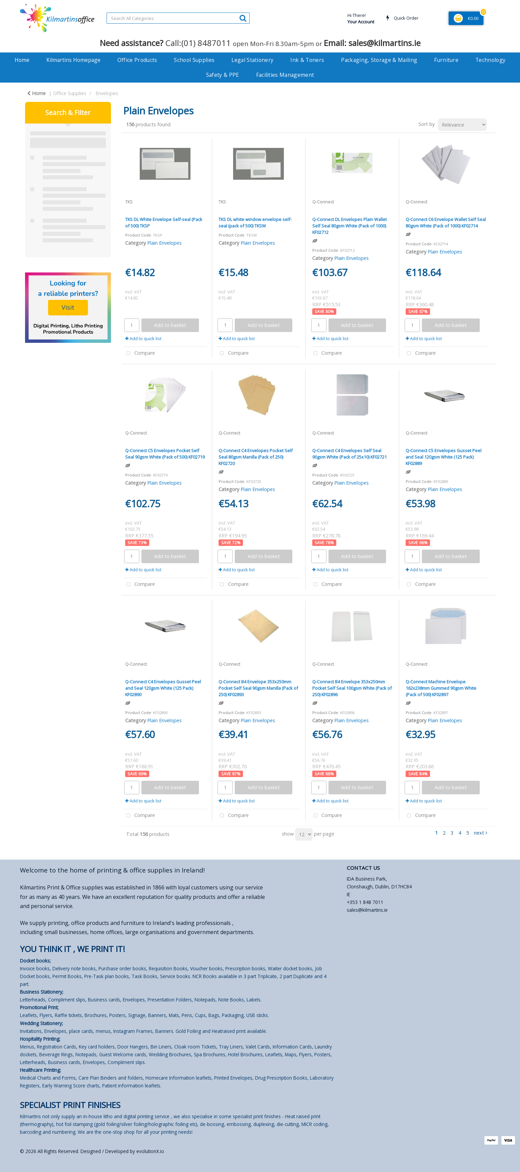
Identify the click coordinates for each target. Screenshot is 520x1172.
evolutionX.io (150, 1151)
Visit (68, 307)
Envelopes (106, 93)
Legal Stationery (252, 60)
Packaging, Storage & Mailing (379, 60)
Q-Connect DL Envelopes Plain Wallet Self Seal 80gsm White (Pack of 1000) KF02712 (349, 225)
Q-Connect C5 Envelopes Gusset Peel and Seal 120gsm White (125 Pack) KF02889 (443, 456)
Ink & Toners (307, 60)
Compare (139, 353)
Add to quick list (143, 338)
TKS (129, 202)
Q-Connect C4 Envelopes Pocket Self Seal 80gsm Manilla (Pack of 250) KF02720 (256, 456)
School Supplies (194, 60)
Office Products (137, 60)
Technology (490, 60)
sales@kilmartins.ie (367, 910)
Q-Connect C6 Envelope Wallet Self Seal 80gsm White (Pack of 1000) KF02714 (446, 222)
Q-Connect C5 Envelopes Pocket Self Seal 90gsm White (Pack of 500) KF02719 (165, 453)
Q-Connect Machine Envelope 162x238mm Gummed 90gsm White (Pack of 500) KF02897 (441, 688)
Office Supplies (69, 93)
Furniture (446, 60)
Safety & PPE (222, 75)
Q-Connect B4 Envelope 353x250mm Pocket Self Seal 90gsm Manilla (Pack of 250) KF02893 (258, 688)
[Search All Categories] (178, 18)
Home (22, 60)
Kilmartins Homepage (73, 60)
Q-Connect (323, 202)
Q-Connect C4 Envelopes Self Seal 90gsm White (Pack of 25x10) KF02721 (349, 453)
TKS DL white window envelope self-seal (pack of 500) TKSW (255, 222)
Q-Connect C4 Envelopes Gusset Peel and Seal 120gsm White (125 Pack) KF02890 (163, 688)
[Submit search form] (243, 17)
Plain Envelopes (164, 243)
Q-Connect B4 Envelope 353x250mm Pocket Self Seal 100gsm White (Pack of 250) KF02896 (352, 688)
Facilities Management (285, 75)
